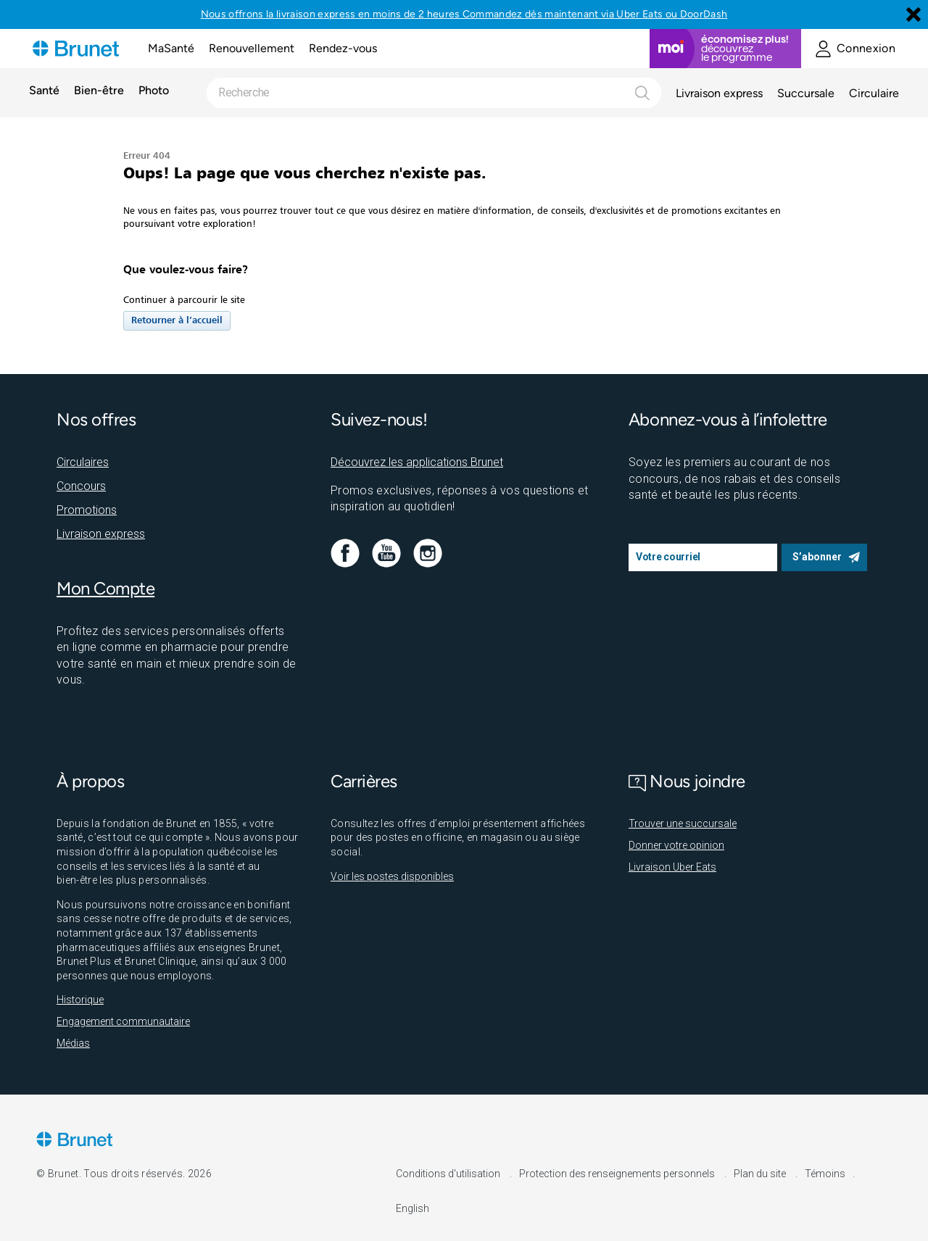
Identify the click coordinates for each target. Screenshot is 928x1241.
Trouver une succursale (683, 823)
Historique (80, 999)
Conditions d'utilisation (449, 1173)
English (412, 1208)
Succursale (805, 93)
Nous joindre (687, 781)
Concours (81, 486)
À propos (90, 781)
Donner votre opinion (676, 845)
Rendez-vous (343, 48)
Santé (44, 91)
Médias (73, 1043)
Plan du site (761, 1173)
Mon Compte (105, 588)
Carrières (364, 781)
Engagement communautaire (123, 1021)
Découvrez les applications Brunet (417, 462)
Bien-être (99, 91)
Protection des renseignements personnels (618, 1173)
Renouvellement (251, 48)
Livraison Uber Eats (672, 867)
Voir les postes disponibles (392, 876)
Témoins (825, 1173)
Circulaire (874, 93)
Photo (153, 91)
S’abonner (817, 557)
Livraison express (719, 93)
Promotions (87, 510)
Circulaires (83, 462)
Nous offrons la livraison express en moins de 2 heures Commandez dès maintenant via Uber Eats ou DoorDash (464, 14)
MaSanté (171, 48)
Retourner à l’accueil (177, 320)
